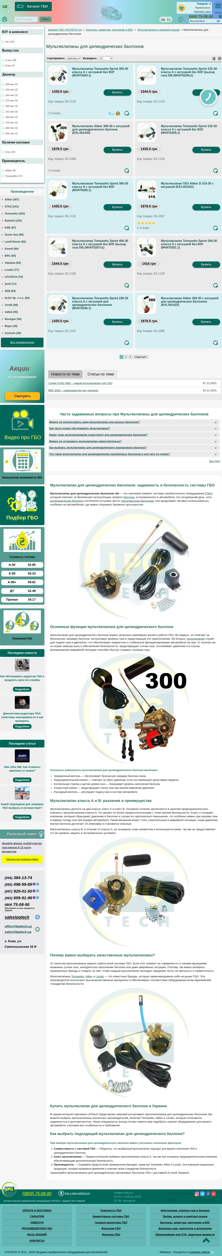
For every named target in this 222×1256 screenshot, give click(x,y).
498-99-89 (18, 884)
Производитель (13, 161)
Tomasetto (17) (13, 176)
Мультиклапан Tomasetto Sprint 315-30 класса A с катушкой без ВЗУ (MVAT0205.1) (189, 129)
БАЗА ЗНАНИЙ (37, 1234)
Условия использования (204, 1200)
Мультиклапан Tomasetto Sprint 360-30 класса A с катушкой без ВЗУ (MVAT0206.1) (100, 187)
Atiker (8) (10, 170)
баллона (129, 497)
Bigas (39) (11, 326)
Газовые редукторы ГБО (111, 1222)
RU (169, 19)
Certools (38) (13, 333)
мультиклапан (196, 638)
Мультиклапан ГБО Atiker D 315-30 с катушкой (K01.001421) (187, 185)
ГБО (208, 493)
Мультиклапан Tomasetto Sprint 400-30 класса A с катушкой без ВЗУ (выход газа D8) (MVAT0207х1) (100, 244)
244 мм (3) (11, 95)
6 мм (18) (10, 60)
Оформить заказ (202, 11)
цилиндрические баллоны (67, 500)
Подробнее (22, 689)
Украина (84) (13, 262)
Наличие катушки (16, 142)
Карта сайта (172, 1200)
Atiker (88, 976)
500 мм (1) (11, 133)
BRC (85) (10, 255)
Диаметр (8, 74)
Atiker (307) (12, 199)
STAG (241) (12, 206)
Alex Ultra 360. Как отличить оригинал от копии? (22, 768)
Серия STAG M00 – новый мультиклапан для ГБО (80, 383)
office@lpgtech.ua (18, 926)
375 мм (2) (11, 122)
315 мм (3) (11, 111)
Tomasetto (77, 976)
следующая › (140, 357)
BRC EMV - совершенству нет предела (73, 390)
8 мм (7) (10, 65)
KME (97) (10, 227)
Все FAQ (214, 461)
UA (163, 19)
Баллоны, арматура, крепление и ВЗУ (185, 1222)
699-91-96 (18, 898)
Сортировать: (56, 58)
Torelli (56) (11, 304)
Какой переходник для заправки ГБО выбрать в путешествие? (22, 806)
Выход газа (10, 50)
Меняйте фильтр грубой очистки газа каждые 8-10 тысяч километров (22, 847)
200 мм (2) (11, 84)
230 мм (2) (11, 89)
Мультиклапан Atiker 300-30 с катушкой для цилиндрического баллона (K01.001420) (101, 129)
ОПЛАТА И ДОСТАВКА (36, 1210)
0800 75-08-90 (201, 17)
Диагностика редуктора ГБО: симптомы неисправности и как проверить (22, 717)
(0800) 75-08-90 (36, 1193)
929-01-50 (18, 891)
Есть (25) (10, 152)
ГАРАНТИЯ (37, 1216)
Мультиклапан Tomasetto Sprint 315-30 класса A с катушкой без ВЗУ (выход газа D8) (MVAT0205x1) (189, 72)
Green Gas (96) (14, 234)
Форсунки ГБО (111, 1228)
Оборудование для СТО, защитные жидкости (185, 1234)
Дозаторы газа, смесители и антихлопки (185, 1228)
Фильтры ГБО (111, 1234)
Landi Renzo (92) (15, 241)
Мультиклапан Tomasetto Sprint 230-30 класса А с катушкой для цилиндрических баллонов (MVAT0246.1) (100, 303)
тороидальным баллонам (137, 500)
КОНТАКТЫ (37, 1240)
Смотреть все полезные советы (22, 859)
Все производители (22, 342)
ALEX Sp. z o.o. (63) (17, 297)
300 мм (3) (11, 106)
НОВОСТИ (37, 1222)
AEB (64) (10, 290)
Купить (117, 92)
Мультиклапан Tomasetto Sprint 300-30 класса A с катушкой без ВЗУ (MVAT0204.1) (100, 72)
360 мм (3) (11, 117)
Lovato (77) (12, 269)
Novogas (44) (13, 319)
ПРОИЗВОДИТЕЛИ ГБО (37, 1228)
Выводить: (90, 58)
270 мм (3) (11, 100)
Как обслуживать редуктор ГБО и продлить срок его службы (22, 678)
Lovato (100, 976)
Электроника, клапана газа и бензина (185, 1210)
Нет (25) (10, 41)
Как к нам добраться (77, 1193)
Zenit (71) (10, 283)
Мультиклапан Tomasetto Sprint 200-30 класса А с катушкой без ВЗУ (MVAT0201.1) (189, 244)
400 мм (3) (11, 128)
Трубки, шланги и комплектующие (184, 1216)
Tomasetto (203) (15, 213)
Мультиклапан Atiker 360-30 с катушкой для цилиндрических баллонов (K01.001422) (189, 301)
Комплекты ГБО (111, 1210)
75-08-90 (17, 904)
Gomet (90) (11, 248)
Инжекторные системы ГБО (111, 1216)
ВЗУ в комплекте (15, 32)
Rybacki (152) (13, 220)
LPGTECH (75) (14, 276)
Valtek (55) (11, 311)
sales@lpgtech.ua (18, 932)
